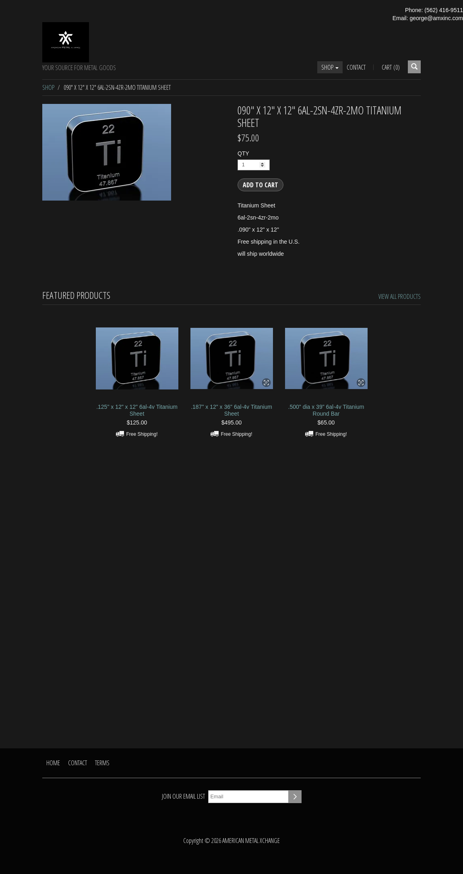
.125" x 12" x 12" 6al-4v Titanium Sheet (137, 410)
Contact (356, 67)
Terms (102, 762)
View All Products (399, 296)
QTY (243, 153)
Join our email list (183, 796)
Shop (330, 67)
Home (53, 762)
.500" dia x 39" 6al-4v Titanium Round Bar (326, 410)
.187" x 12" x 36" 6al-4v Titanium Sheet (231, 410)
